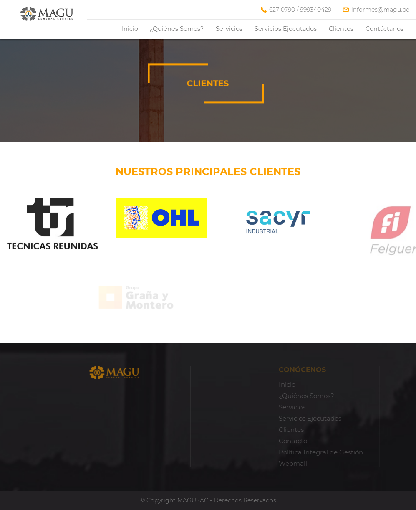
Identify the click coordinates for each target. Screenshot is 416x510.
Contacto (310, 441)
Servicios (229, 29)
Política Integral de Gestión (338, 452)
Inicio (130, 29)
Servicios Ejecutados (286, 29)
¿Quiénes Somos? (177, 29)
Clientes (341, 29)
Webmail (310, 463)
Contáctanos (384, 29)
